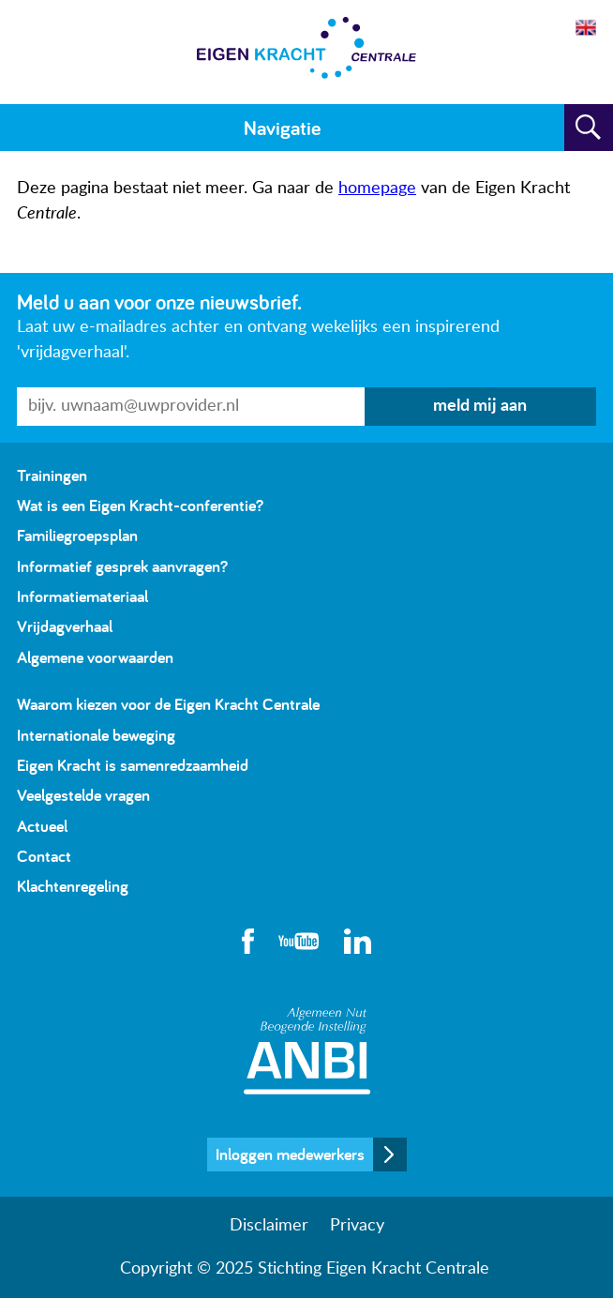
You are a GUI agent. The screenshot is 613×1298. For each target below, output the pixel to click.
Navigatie (282, 127)
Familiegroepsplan (77, 535)
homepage (377, 188)
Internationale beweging (96, 735)
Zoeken (588, 127)
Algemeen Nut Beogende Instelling (307, 1050)
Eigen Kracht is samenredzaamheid (132, 765)
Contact (44, 856)
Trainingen (52, 475)
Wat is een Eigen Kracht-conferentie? (140, 505)
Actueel (42, 826)
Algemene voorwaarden (95, 657)
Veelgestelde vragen (83, 795)
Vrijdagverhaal (64, 626)
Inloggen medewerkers (290, 1154)
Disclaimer (269, 1225)
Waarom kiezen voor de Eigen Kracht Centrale (168, 704)
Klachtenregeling (72, 886)
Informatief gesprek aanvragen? (122, 566)
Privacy (357, 1225)
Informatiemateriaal (82, 596)
